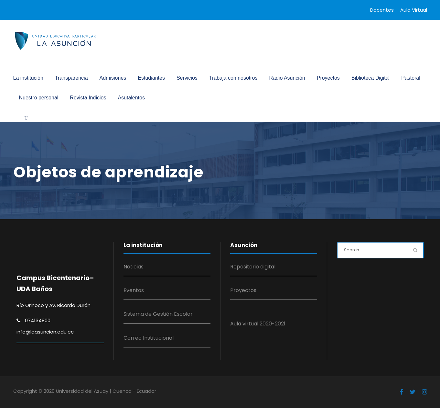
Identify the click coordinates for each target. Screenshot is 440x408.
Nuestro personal (39, 97)
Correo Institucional (148, 338)
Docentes (382, 9)
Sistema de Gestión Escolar (158, 314)
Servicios (187, 78)
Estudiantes (151, 78)
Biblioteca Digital (370, 78)
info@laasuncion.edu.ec (45, 331)
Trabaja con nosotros (233, 78)
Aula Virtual (413, 9)
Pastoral (410, 78)
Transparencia (71, 78)
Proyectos (328, 78)
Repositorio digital (252, 266)
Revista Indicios (88, 97)
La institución (28, 78)
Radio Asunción (287, 78)
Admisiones (113, 78)
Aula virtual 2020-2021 (257, 323)
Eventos (133, 290)
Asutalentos (131, 97)
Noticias (133, 266)
